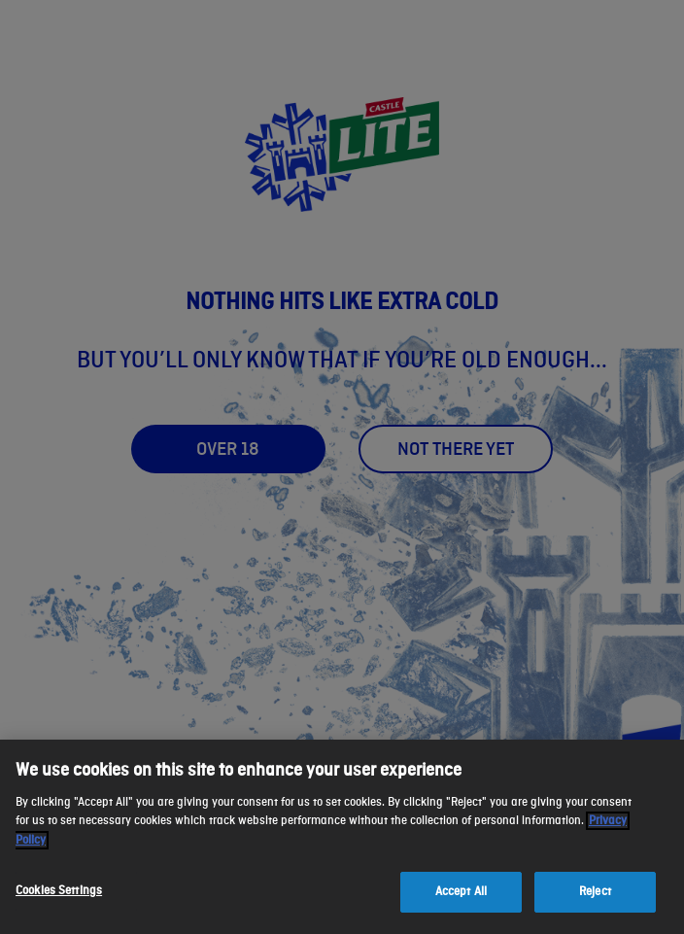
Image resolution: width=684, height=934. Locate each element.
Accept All (461, 891)
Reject (595, 891)
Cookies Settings (59, 890)
